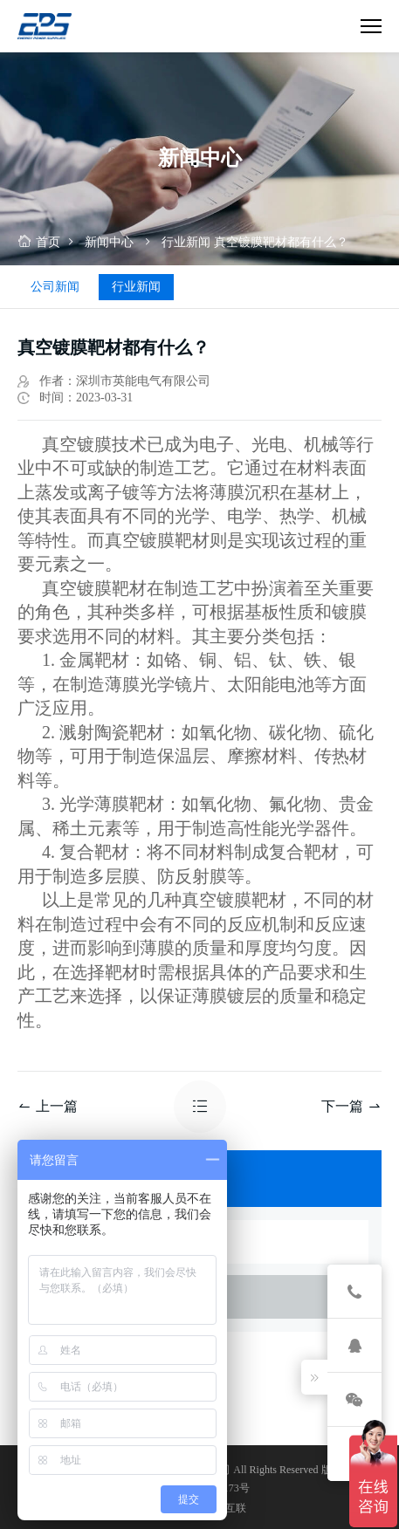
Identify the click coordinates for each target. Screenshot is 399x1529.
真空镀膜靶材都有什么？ (281, 242)
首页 (38, 242)
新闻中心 (109, 242)
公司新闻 (55, 286)
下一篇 (351, 1106)
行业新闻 (186, 242)
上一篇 (47, 1106)
